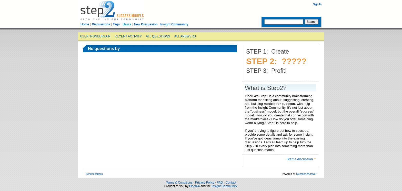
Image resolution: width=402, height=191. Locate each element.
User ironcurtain (95, 36)
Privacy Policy (204, 182)
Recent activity (128, 36)
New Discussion (146, 24)
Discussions (101, 24)
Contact (231, 182)
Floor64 (194, 186)
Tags (116, 24)
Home (85, 24)
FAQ (220, 182)
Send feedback (94, 174)
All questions (158, 36)
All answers (185, 36)
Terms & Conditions (179, 182)
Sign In (317, 4)
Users (127, 24)
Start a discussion (300, 159)
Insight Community (174, 24)
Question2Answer (306, 174)
